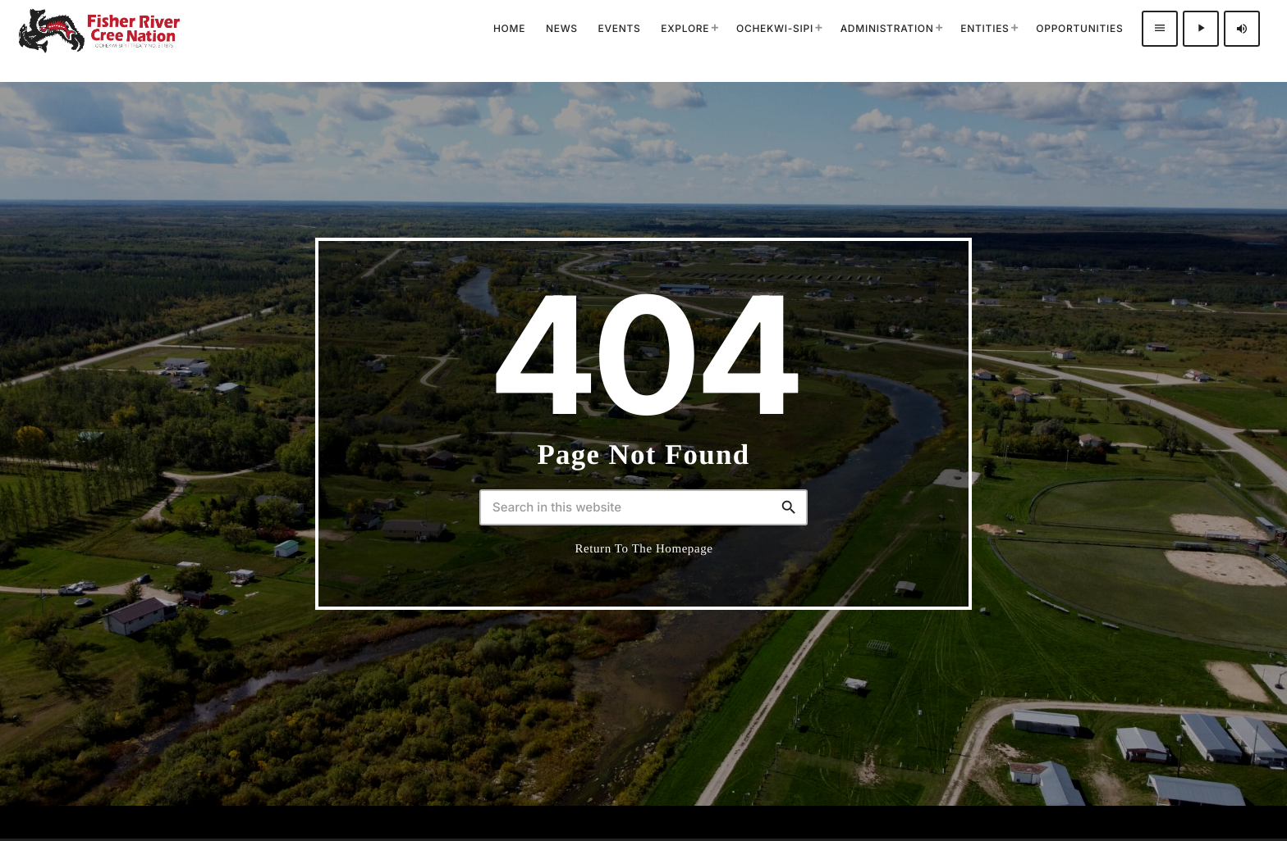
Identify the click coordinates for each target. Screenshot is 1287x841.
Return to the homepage (644, 549)
